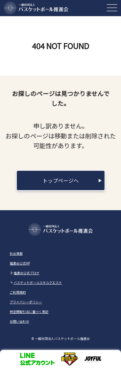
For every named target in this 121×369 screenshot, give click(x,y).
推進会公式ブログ (26, 272)
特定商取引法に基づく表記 (29, 311)
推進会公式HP (20, 263)
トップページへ (61, 180)
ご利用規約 (18, 292)
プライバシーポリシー (26, 301)
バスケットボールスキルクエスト (38, 282)
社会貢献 (16, 253)
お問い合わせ (19, 321)
